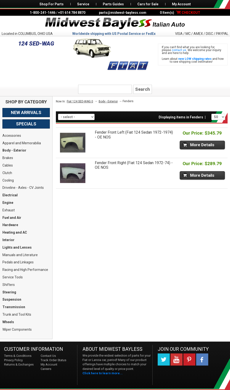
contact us (179, 50)
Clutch (7, 173)
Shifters (8, 285)
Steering (9, 292)
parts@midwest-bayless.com (122, 13)
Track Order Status (53, 360)
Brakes (7, 158)
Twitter (164, 359)
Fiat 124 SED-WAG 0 (80, 101)
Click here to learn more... (102, 373)
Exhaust (8, 210)
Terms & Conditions (17, 356)
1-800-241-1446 (42, 13)
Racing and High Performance (25, 270)
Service (83, 4)
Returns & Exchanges (19, 364)
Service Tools (12, 277)
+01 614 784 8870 (71, 13)
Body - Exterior (14, 150)
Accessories (11, 136)
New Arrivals (26, 112)
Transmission (13, 307)
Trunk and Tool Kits (16, 314)
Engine (7, 203)
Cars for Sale (147, 4)
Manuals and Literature (20, 255)
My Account (181, 4)
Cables (7, 165)
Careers (46, 369)
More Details (202, 144)
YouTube (177, 359)
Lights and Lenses (17, 247)
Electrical (10, 195)
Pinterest (189, 359)
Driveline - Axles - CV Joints (23, 188)
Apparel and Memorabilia (21, 143)
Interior (8, 240)
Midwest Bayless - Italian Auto (115, 23)
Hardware (10, 225)
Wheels (8, 322)
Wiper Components (17, 329)
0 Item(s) (180, 13)
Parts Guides (113, 4)
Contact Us (48, 356)
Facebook (202, 359)
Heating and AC (14, 232)
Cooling (8, 180)
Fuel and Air (11, 218)
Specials (26, 123)
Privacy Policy (13, 360)
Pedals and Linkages (18, 262)
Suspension (11, 299)
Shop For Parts (51, 4)
